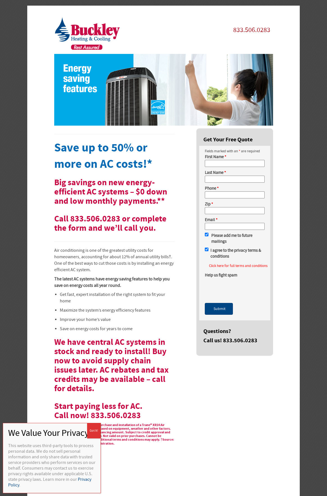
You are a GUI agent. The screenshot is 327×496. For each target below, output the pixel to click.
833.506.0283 (251, 30)
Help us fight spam (221, 275)
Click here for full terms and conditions (238, 265)
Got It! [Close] (94, 431)
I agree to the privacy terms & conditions (235, 253)
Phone (212, 188)
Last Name (215, 172)
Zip (209, 204)
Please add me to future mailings (231, 238)
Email (211, 220)
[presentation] (247, 289)
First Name (215, 157)
